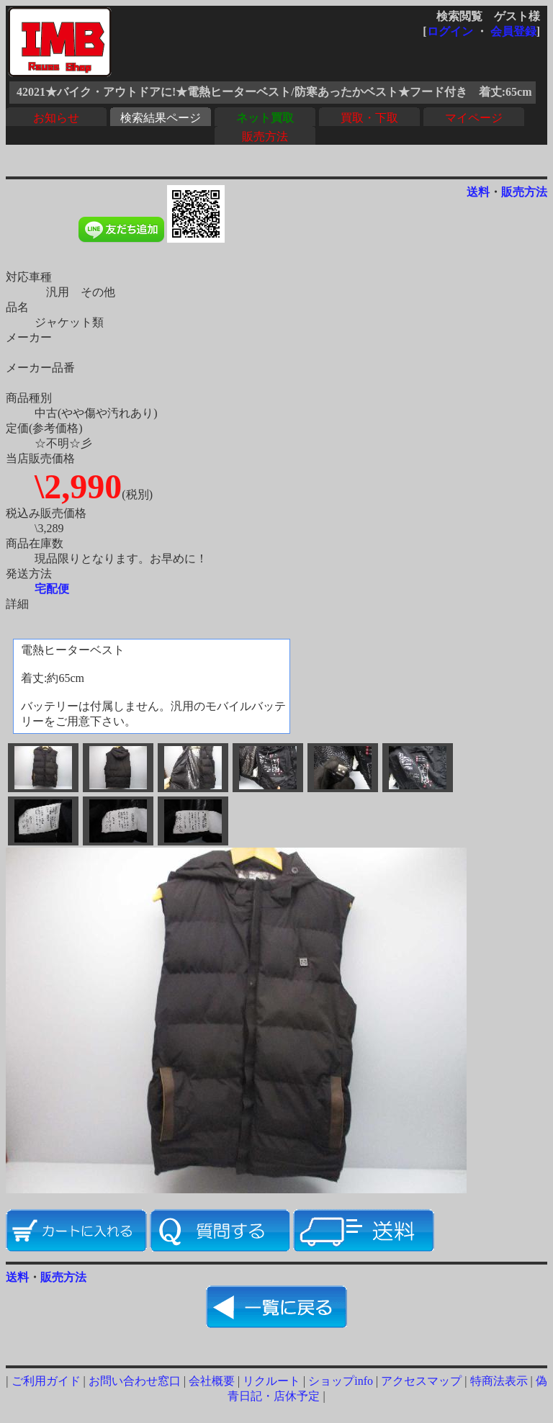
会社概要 (212, 1381)
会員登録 (513, 31)
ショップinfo (340, 1381)
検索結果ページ (160, 118)
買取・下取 (369, 118)
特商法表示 (499, 1381)
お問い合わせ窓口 (135, 1381)
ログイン (450, 31)
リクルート (271, 1381)
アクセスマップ (421, 1381)
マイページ (474, 118)
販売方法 (265, 136)
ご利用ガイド (46, 1381)
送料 (478, 192)
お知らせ (56, 118)
